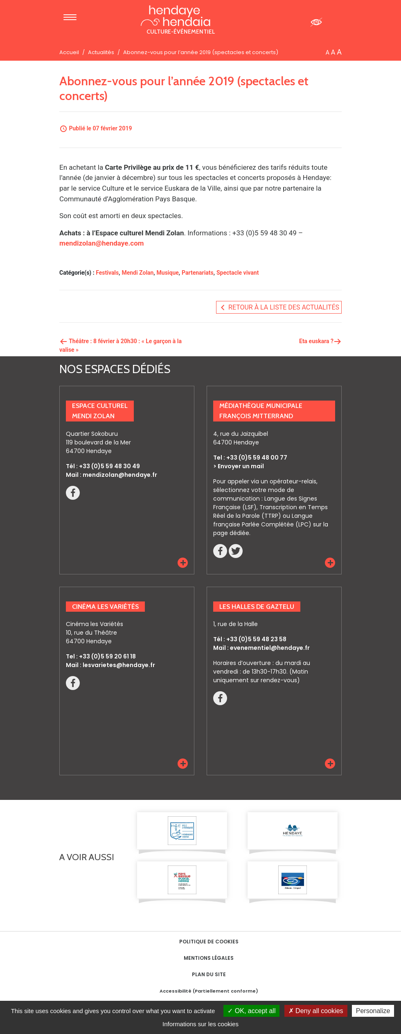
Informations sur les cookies (200, 1023)
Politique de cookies (209, 941)
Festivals (107, 272)
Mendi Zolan (137, 272)
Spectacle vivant (237, 272)
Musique (168, 272)
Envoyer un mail (241, 466)
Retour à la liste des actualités (279, 307)
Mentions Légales (209, 957)
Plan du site (209, 974)
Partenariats (198, 272)
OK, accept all (251, 1010)
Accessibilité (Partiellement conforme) (209, 991)
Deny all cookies (315, 1010)
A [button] (327, 52)
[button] (183, 563)
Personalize (373, 1010)
